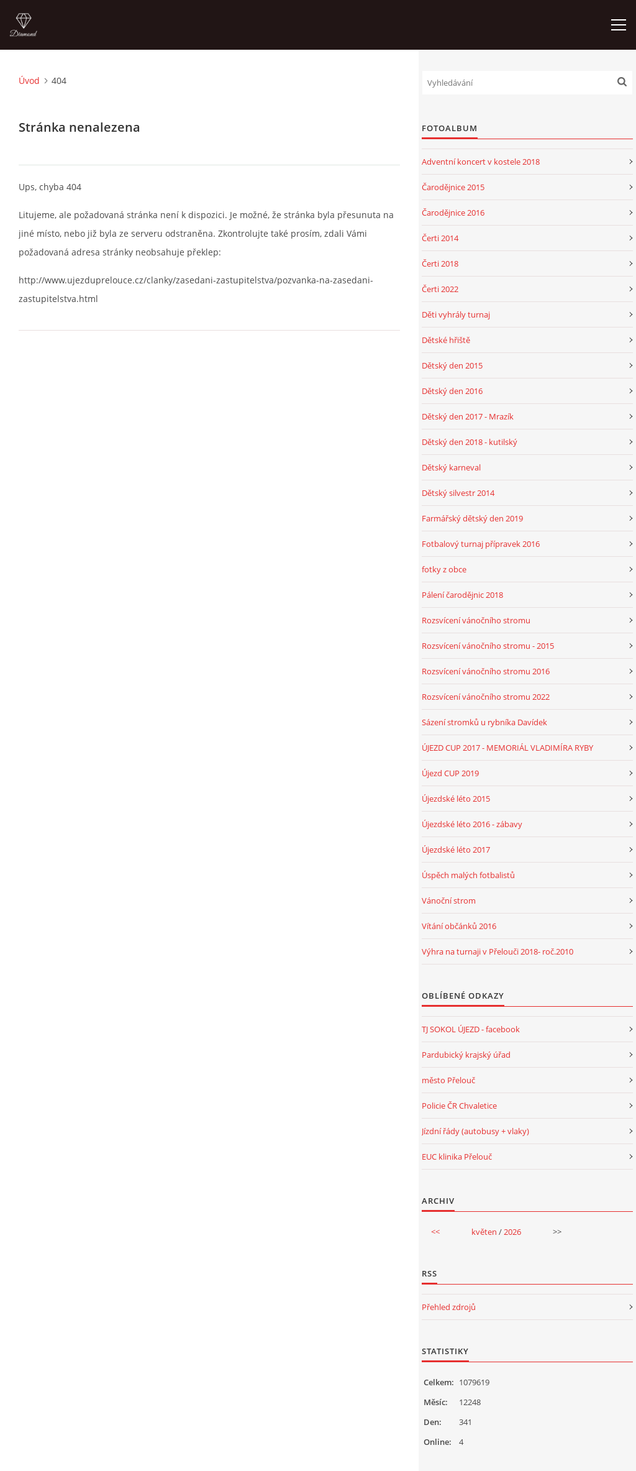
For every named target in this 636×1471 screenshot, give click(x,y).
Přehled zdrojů (449, 1307)
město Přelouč (448, 1080)
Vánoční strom (449, 900)
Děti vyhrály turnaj (456, 314)
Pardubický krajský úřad (466, 1054)
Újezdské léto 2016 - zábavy (472, 824)
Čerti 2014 (440, 238)
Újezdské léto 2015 (456, 798)
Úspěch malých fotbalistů (468, 875)
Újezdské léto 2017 (456, 849)
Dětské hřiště (446, 340)
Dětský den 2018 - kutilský (469, 441)
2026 (512, 1231)
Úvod (29, 80)
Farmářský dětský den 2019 (472, 518)
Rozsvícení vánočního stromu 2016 (486, 671)
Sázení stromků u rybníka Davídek (484, 722)
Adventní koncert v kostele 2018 (481, 161)
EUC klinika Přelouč (457, 1156)
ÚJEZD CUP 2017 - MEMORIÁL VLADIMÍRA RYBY (507, 747)
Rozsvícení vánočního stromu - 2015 (488, 645)
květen (484, 1231)
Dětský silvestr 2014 (458, 492)
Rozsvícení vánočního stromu (476, 620)
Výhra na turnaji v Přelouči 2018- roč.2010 (497, 951)
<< (435, 1231)
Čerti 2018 (440, 263)
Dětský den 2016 (452, 390)
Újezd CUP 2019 (450, 773)
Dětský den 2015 (452, 365)
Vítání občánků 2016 (459, 926)
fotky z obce (444, 569)
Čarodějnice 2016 (453, 212)
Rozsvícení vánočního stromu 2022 (486, 696)
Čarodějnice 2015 (453, 187)
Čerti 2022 (440, 289)
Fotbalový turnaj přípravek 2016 (481, 543)
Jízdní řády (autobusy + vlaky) (475, 1131)
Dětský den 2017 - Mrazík (468, 416)
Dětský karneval (451, 467)
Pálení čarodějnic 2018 (462, 594)
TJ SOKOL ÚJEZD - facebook (471, 1029)
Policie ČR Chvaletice (459, 1105)
